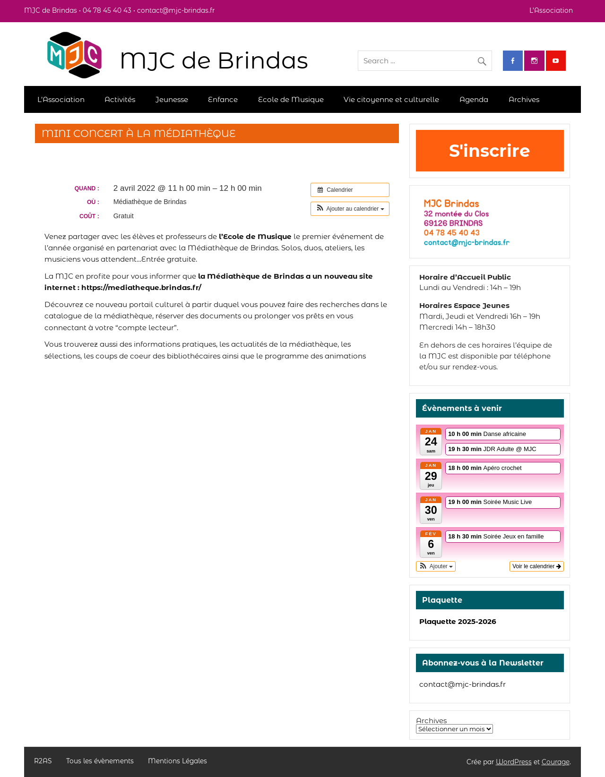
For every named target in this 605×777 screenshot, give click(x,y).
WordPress (514, 762)
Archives (524, 99)
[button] (350, 208)
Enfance (223, 99)
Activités (119, 99)
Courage (556, 762)
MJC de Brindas (213, 60)
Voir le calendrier (536, 566)
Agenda (473, 99)
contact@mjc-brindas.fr (462, 684)
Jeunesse (172, 99)
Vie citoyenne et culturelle (391, 99)
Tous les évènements (100, 761)
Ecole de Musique (291, 99)
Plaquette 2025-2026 (457, 621)
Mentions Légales (177, 761)
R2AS (43, 761)
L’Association (551, 10)
